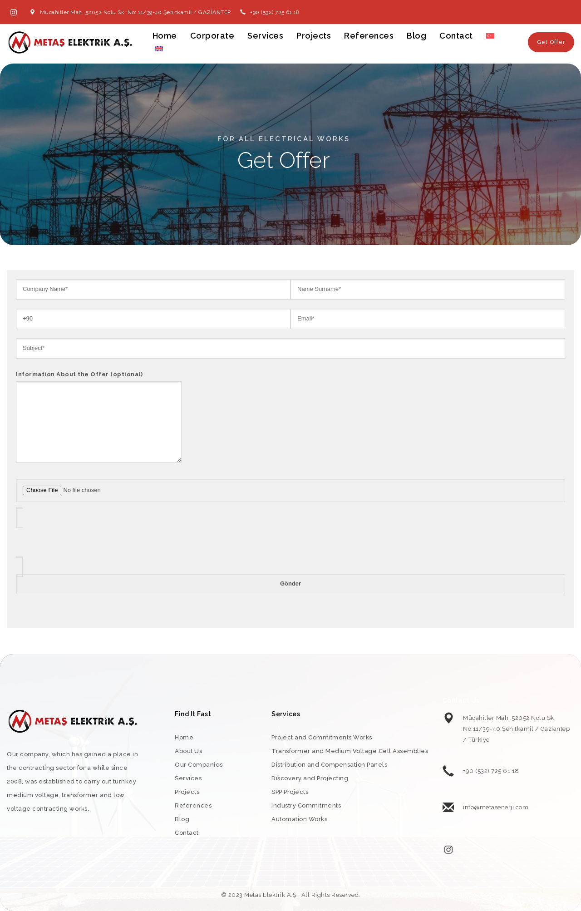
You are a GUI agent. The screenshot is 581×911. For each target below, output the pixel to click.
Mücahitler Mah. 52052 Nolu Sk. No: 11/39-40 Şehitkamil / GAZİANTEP (135, 12)
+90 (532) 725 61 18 (275, 12)
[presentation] (85, 542)
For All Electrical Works (283, 139)
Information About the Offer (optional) (99, 417)
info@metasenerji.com (495, 807)
